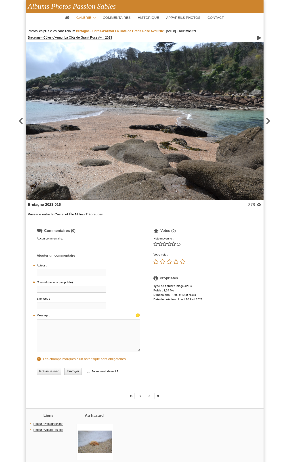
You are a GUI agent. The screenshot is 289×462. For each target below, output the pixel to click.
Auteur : (42, 265)
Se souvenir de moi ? (104, 371)
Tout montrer (187, 31)
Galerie (83, 17)
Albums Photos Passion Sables (72, 6)
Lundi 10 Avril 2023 (190, 299)
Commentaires (116, 17)
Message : (43, 315)
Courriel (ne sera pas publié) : (56, 282)
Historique (148, 17)
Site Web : (43, 298)
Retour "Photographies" (48, 423)
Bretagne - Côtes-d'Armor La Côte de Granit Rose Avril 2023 (120, 31)
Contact (215, 17)
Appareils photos (183, 17)
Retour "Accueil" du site (48, 429)
